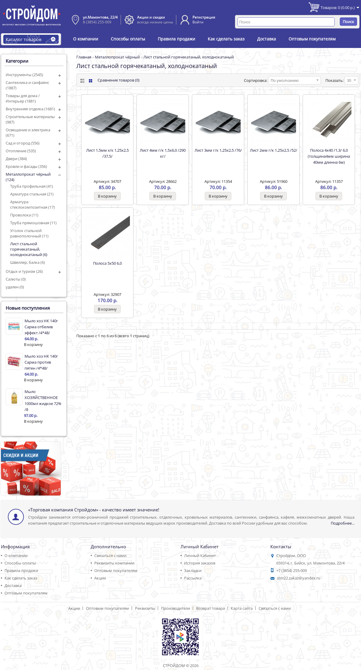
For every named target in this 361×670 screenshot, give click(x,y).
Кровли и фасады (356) (26, 166)
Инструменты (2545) (24, 74)
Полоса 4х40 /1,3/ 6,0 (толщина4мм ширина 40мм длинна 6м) (329, 156)
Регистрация (203, 17)
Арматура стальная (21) (32, 194)
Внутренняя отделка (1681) (30, 109)
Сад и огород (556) (23, 143)
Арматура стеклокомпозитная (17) (32, 204)
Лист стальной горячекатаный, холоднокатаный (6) (28, 249)
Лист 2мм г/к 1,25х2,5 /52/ (273, 150)
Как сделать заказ (226, 39)
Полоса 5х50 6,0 (107, 263)
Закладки (192, 570)
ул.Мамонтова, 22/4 (100, 17)
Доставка (266, 39)
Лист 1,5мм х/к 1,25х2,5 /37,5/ (107, 153)
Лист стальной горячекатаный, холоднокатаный (188, 57)
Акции (100, 578)
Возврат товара (210, 608)
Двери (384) (16, 158)
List (82, 80)
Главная (83, 57)
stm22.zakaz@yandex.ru (298, 578)
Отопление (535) (21, 150)
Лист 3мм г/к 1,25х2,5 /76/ (218, 150)
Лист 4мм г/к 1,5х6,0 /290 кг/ (163, 153)
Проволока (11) (24, 215)
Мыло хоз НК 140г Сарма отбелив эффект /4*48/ (41, 326)
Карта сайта (242, 608)
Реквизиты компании (114, 563)
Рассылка (192, 578)
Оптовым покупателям (312, 39)
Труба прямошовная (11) (33, 222)
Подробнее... (342, 523)
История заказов (199, 563)
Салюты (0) (16, 279)
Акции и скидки (151, 17)
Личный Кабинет (200, 555)
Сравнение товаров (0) (118, 80)
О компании (85, 39)
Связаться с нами (110, 555)
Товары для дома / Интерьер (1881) (23, 98)
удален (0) (15, 287)
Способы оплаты (128, 39)
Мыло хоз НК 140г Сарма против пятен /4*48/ (41, 362)
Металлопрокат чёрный (117, 57)
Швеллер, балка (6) (27, 262)
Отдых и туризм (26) (24, 271)
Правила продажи (176, 39)
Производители (175, 608)
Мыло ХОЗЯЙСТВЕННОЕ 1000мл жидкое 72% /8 (43, 400)
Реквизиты (145, 608)
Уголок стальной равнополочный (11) (29, 233)
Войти (198, 22)
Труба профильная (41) (31, 186)
